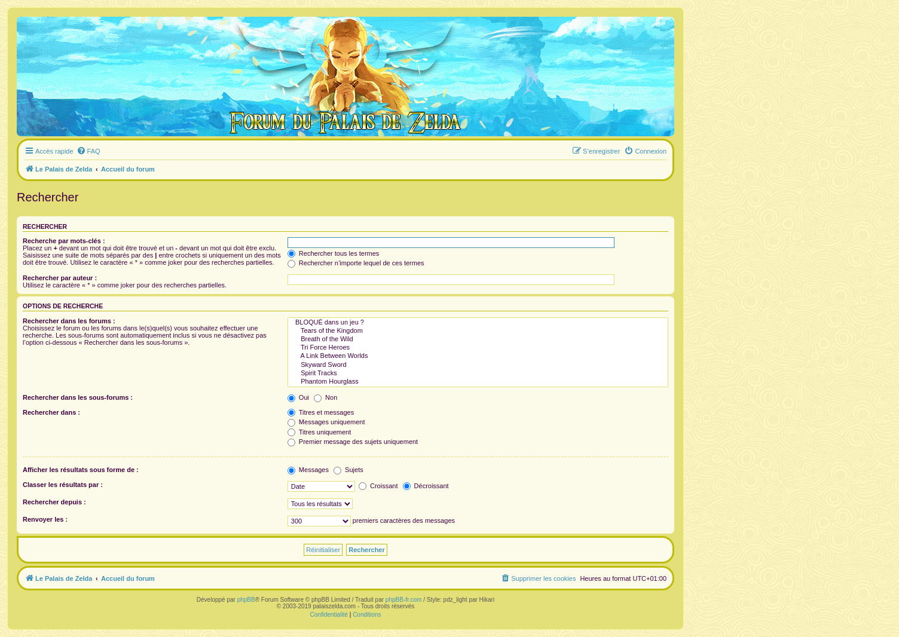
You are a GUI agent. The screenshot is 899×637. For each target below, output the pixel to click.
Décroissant (426, 485)
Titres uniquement (319, 432)
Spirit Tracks (478, 373)
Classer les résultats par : (63, 484)
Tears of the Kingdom (478, 331)
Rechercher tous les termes (334, 253)
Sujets (348, 469)
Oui (298, 397)
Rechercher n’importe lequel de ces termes (356, 263)
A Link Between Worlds (478, 356)
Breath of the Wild (478, 339)
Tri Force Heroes (478, 348)
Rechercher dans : (51, 412)
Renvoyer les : (45, 519)
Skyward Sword (478, 365)
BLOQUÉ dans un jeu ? (478, 322)
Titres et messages (321, 412)
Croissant (378, 485)
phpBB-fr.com (404, 599)
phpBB (246, 599)
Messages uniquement (326, 421)
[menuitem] (88, 151)
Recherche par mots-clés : (64, 240)
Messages (308, 469)
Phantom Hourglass (478, 382)
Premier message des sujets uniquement (353, 441)
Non (325, 397)
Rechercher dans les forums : (69, 320)
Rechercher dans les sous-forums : (78, 397)
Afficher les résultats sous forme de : (81, 469)
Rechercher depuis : (54, 502)
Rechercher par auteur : (60, 277)
